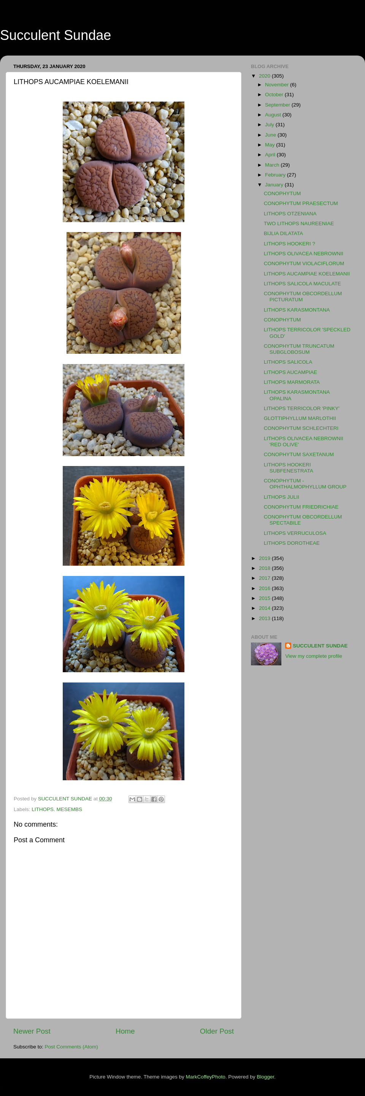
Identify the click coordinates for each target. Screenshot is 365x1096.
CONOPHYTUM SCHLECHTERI (301, 428)
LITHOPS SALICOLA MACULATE (302, 283)
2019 (265, 558)
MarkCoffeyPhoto (205, 1077)
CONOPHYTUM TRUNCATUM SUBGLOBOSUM (299, 349)
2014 (265, 608)
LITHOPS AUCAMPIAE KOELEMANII (307, 274)
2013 (265, 618)
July (270, 124)
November (277, 84)
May (270, 145)
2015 (265, 598)
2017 (265, 578)
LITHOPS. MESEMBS (57, 809)
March (273, 165)
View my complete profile (313, 656)
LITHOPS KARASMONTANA (297, 310)
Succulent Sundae (55, 35)
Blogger (265, 1077)
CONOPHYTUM (282, 193)
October (275, 94)
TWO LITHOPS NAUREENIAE (299, 223)
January (275, 185)
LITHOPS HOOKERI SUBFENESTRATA (288, 468)
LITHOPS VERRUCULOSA (295, 533)
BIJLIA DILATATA (283, 233)
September (278, 105)
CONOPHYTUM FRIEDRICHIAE (301, 507)
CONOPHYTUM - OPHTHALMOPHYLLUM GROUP (305, 484)
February (276, 175)
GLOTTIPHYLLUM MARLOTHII (300, 418)
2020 (265, 76)
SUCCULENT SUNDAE (320, 646)
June (271, 135)
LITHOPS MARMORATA (292, 382)
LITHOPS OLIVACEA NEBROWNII (303, 253)
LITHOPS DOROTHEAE (292, 543)
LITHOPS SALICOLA (288, 362)
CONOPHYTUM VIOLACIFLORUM (304, 263)
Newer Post (32, 1031)
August (273, 115)
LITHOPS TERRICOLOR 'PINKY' (302, 408)
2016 (265, 588)
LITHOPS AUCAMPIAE (290, 372)
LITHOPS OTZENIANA (290, 213)
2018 (265, 568)
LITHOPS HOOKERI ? (289, 244)
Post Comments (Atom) (71, 1047)
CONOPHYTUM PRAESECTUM (301, 203)
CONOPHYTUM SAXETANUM (299, 454)
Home (125, 1031)
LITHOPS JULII (281, 497)
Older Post (217, 1031)
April (271, 154)
